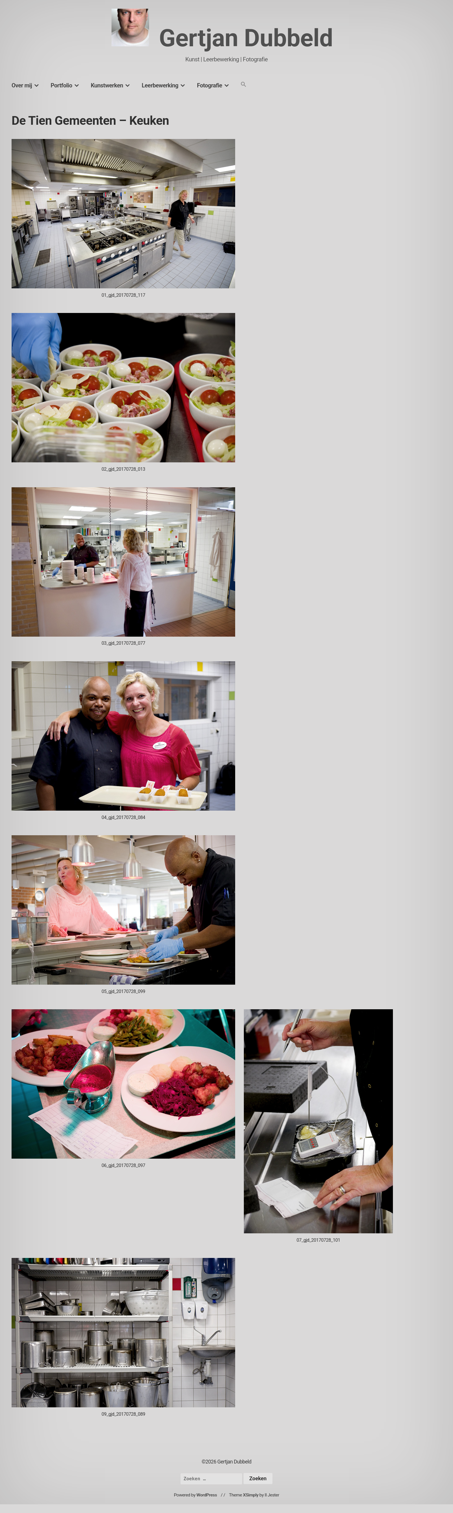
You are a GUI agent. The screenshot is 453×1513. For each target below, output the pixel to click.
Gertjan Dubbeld (246, 38)
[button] (243, 84)
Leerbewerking (160, 85)
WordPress (206, 1495)
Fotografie (209, 85)
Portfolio (61, 85)
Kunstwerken (107, 85)
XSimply (251, 1495)
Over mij (22, 85)
